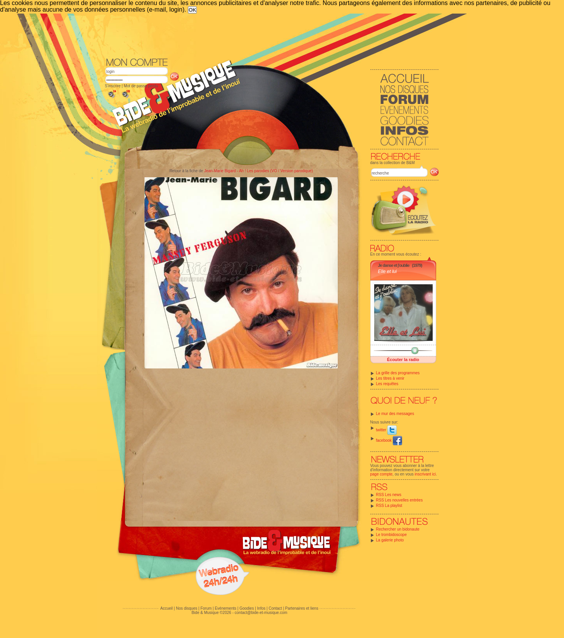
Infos (261, 608)
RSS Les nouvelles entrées (399, 500)
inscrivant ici (425, 474)
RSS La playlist (389, 505)
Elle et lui (387, 271)
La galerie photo (390, 540)
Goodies (246, 608)
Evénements (225, 608)
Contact (275, 608)
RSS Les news (389, 495)
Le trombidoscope (391, 535)
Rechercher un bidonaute (398, 529)
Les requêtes (387, 384)
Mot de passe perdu (141, 86)
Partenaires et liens (301, 608)
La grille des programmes (398, 373)
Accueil (166, 608)
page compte (381, 474)
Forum (206, 608)
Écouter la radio (403, 359)
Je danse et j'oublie (393, 265)
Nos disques (186, 608)
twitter (386, 430)
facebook (389, 440)
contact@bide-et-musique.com (261, 612)
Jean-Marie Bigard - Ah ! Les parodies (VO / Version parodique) (258, 171)
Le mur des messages (395, 414)
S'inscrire (113, 86)
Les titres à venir (390, 378)
